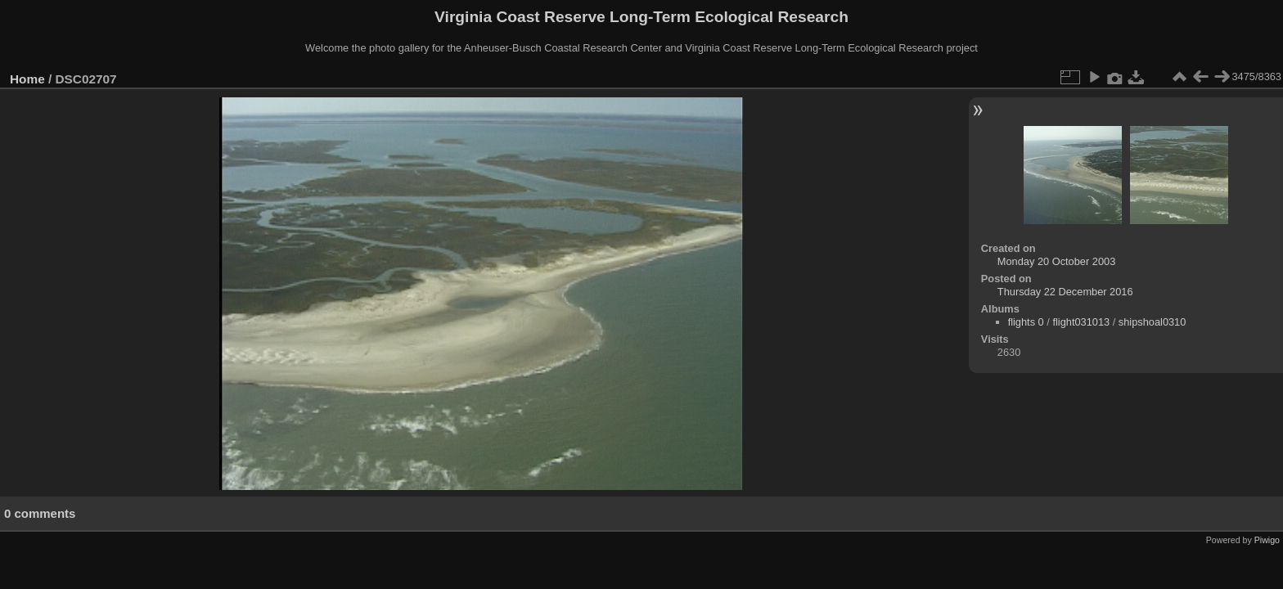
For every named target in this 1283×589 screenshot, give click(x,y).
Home (27, 79)
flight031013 (1081, 322)
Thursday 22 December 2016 (1065, 292)
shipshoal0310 (1152, 322)
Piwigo (1267, 540)
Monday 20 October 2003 (1056, 261)
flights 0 (1026, 322)
